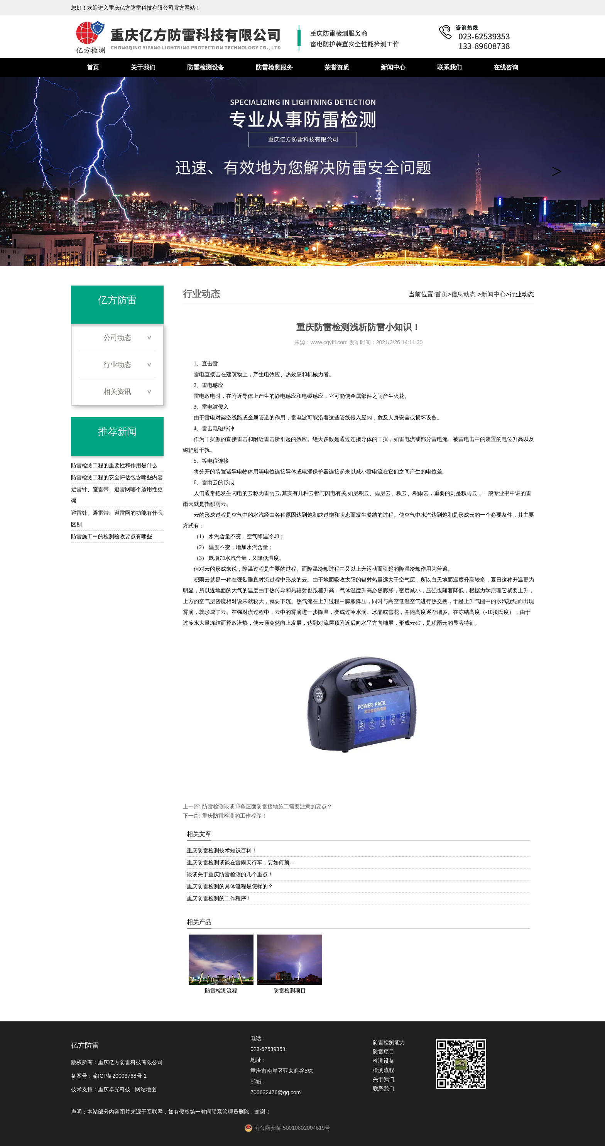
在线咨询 (505, 67)
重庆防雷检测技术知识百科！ (222, 850)
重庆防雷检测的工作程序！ (234, 816)
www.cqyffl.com (329, 342)
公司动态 (117, 337)
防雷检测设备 (205, 67)
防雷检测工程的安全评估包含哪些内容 (117, 477)
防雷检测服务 (274, 67)
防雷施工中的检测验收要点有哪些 (111, 536)
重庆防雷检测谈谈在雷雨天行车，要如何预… (241, 862)
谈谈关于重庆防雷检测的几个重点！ (230, 874)
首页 (93, 67)
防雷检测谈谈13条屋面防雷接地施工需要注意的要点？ (266, 806)
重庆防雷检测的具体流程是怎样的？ (230, 886)
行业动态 (117, 364)
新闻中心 (393, 67)
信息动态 (463, 294)
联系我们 (449, 67)
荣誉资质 (336, 67)
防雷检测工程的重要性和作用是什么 (114, 465)
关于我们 (143, 67)
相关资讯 (117, 392)
